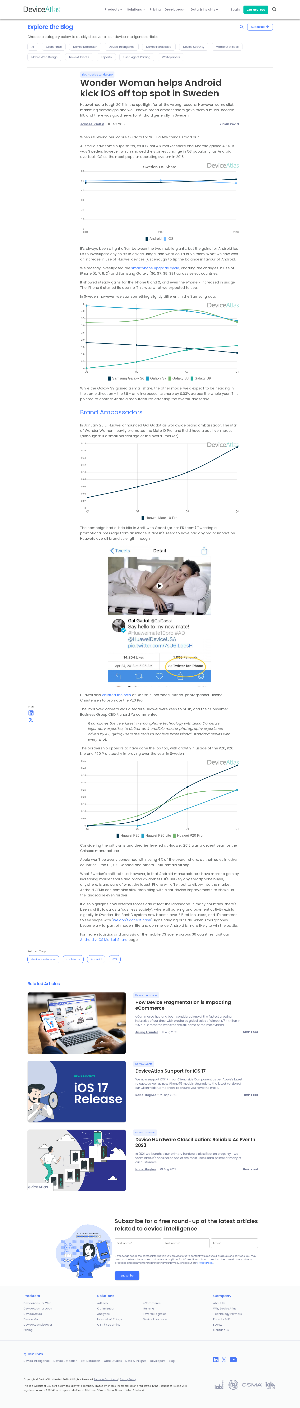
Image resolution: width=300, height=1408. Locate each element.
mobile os (73, 959)
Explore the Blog (50, 26)
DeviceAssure (33, 1314)
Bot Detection (90, 1361)
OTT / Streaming (108, 1325)
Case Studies (113, 1361)
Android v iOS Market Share (103, 939)
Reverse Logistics (154, 1314)
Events (217, 1325)
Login (235, 9)
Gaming (148, 1308)
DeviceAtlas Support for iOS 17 (170, 1071)
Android (96, 959)
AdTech (102, 1303)
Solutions (136, 9)
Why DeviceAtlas (224, 1308)
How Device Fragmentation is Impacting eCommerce (183, 1005)
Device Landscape (101, 74)
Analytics (103, 1314)
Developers (175, 9)
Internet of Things (109, 1319)
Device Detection (65, 1361)
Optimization (106, 1308)
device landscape (43, 959)
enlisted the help (116, 694)
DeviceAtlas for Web (38, 1303)
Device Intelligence (37, 1361)
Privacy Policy (205, 1263)
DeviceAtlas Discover (38, 1325)
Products (113, 9)
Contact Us (221, 1330)
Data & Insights (204, 9)
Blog (84, 74)
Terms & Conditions (106, 1379)
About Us (219, 1303)
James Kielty (92, 124)
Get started (256, 9)
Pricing (155, 9)
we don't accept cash (132, 920)
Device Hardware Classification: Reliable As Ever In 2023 (195, 1142)
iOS (115, 959)
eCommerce (152, 1303)
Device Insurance (155, 1319)
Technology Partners (227, 1314)
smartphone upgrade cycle (155, 268)
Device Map (32, 1319)
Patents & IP (221, 1319)
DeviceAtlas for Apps (38, 1308)
